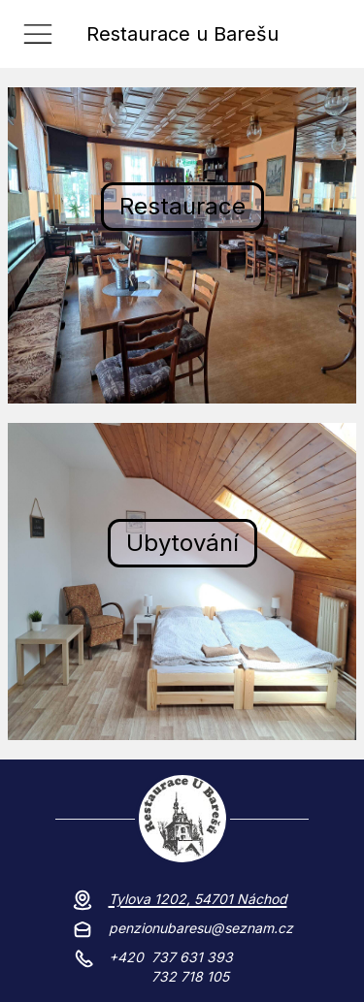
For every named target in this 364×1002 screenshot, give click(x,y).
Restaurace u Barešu (182, 34)
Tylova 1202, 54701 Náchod (198, 898)
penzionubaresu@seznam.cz (201, 928)
